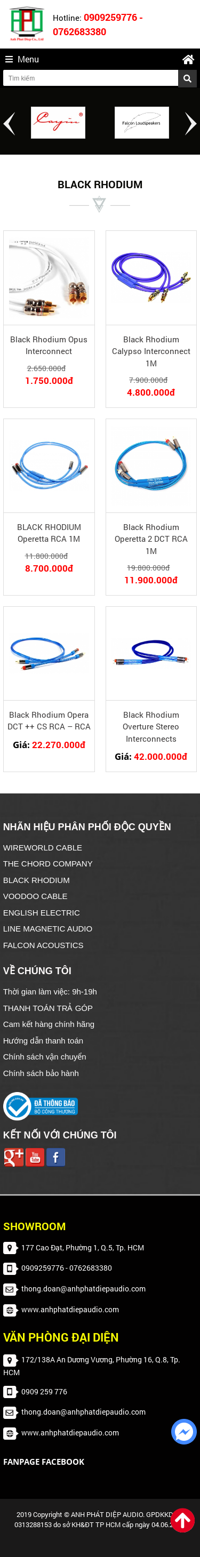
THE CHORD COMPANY (48, 863)
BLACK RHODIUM (36, 880)
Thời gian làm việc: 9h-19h (50, 991)
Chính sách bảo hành (41, 1073)
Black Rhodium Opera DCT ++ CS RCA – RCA (49, 720)
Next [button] (191, 123)
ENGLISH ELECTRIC (41, 912)
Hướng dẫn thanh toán (43, 1040)
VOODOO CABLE (35, 896)
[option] (58, 122)
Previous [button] (9, 123)
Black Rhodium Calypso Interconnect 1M (151, 351)
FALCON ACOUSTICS (43, 945)
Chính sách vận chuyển (44, 1056)
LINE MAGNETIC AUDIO (48, 928)
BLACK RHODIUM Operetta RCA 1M (49, 532)
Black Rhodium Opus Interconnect (48, 345)
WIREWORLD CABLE (42, 847)
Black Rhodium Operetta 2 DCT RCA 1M (151, 538)
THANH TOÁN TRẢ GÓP (48, 1008)
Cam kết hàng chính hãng (48, 1024)
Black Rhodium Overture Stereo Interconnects (151, 726)
